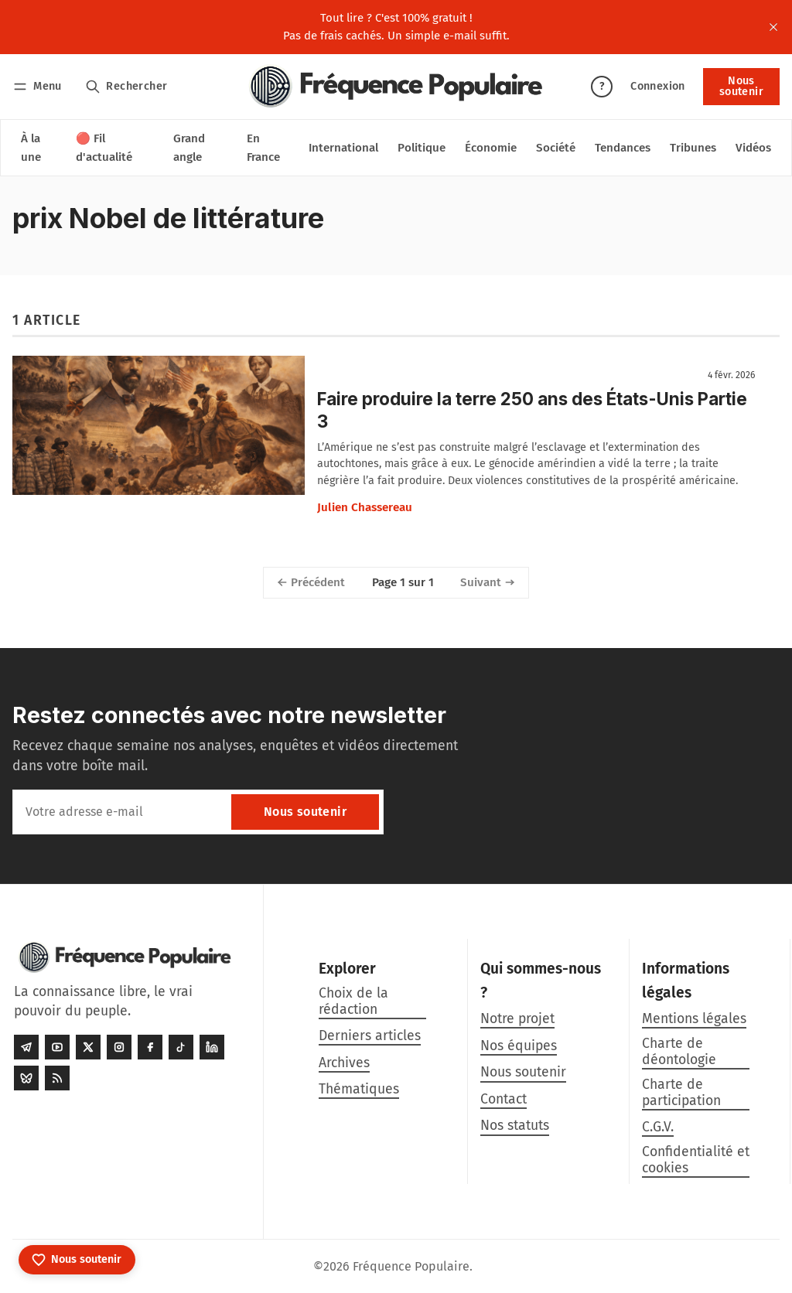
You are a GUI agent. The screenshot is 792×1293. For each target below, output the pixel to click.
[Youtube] (57, 1047)
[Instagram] (119, 1047)
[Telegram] (26, 1047)
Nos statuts (514, 1125)
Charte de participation (681, 1092)
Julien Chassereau (364, 507)
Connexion (657, 86)
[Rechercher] (126, 86)
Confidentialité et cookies (695, 1160)
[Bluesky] (26, 1078)
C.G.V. (658, 1127)
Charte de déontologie (679, 1051)
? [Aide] (601, 86)
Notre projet (517, 1019)
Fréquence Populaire (411, 1266)
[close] (773, 27)
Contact (503, 1099)
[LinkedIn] (212, 1047)
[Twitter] (88, 1047)
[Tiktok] (181, 1047)
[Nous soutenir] (77, 1259)
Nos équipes (518, 1046)
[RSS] (57, 1078)
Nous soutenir (741, 86)
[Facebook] (150, 1047)
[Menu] (39, 86)
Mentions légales (694, 1019)
